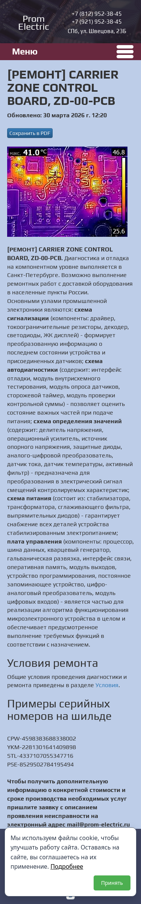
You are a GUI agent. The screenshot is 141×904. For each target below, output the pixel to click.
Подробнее (66, 866)
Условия (107, 685)
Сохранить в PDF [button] (29, 133)
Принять (112, 882)
